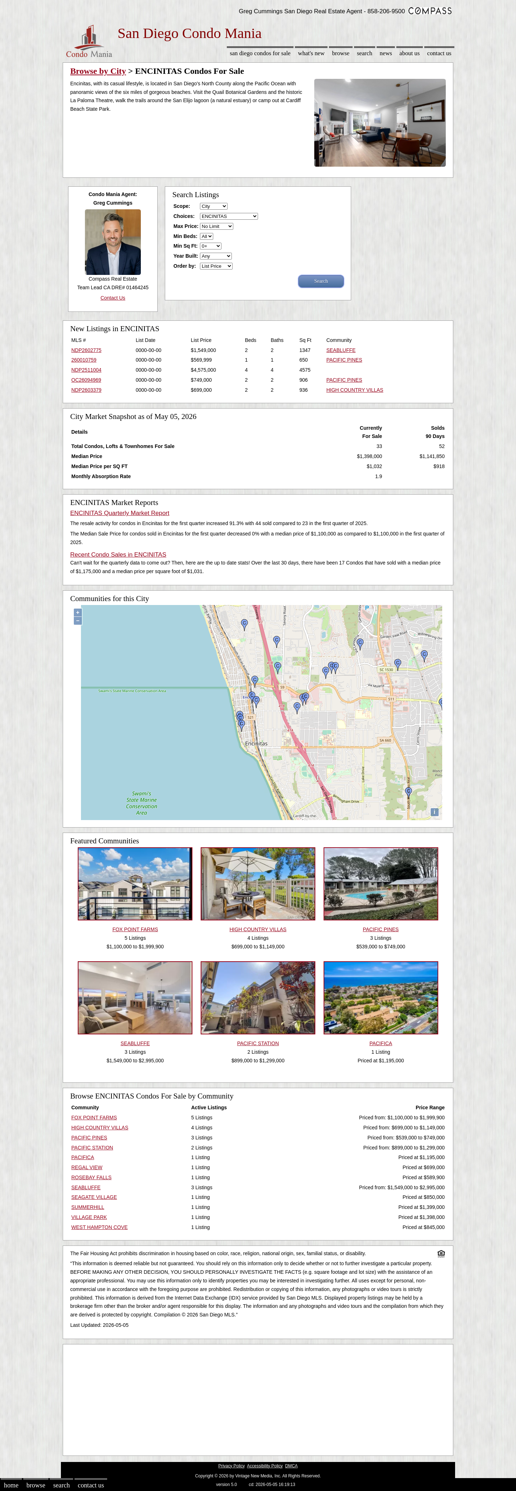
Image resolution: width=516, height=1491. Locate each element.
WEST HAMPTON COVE (99, 1227)
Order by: (184, 266)
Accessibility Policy (265, 1465)
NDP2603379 (86, 390)
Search (364, 53)
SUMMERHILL (87, 1207)
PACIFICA (82, 1157)
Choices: (184, 216)
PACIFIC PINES (344, 360)
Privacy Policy (231, 1465)
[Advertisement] (258, 1398)
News (386, 53)
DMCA (291, 1465)
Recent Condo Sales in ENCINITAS (118, 554)
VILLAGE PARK (89, 1217)
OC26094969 (86, 380)
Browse (340, 53)
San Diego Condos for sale (260, 53)
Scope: (181, 206)
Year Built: (185, 256)
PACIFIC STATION (92, 1148)
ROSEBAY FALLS (91, 1177)
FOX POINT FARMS (94, 1117)
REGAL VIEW (86, 1167)
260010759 (83, 360)
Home (11, 1485)
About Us (410, 53)
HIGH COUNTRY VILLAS (354, 390)
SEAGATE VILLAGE (94, 1197)
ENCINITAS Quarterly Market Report (119, 513)
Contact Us (439, 53)
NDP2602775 (86, 350)
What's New (311, 53)
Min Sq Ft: (185, 246)
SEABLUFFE (341, 350)
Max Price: (186, 226)
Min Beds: (185, 236)
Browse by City (98, 71)
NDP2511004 (86, 370)
